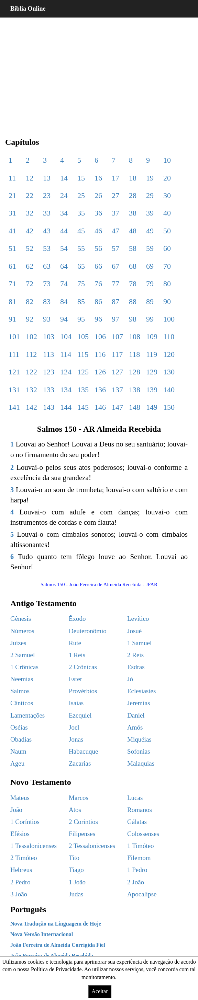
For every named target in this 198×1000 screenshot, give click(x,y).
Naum (18, 751)
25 (81, 195)
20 (167, 178)
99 (150, 319)
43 (47, 230)
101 (14, 336)
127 (117, 372)
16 (98, 178)
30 (167, 195)
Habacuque (83, 751)
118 (134, 354)
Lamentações (27, 715)
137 (117, 389)
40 (167, 213)
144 (66, 407)
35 (81, 213)
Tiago (76, 869)
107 (117, 336)
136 (100, 389)
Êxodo (77, 618)
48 (132, 230)
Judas (76, 894)
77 (115, 283)
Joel (74, 727)
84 (64, 301)
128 (134, 372)
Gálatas (137, 821)
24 (64, 195)
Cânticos (21, 703)
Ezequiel (80, 715)
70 (167, 266)
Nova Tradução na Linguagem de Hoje (55, 924)
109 (151, 336)
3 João (18, 894)
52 (29, 248)
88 (132, 301)
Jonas (76, 739)
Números (22, 631)
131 (14, 389)
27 (115, 195)
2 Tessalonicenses (92, 845)
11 (12, 178)
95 (81, 319)
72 (29, 283)
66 (98, 266)
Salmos (20, 691)
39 (150, 213)
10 (167, 160)
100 (169, 319)
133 (48, 389)
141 (14, 407)
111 (14, 354)
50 (167, 230)
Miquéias (139, 739)
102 (31, 336)
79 (150, 283)
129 (151, 372)
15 (81, 178)
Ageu (17, 763)
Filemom (139, 857)
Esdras (136, 667)
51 (12, 248)
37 (115, 213)
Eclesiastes (141, 691)
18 (132, 178)
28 (132, 195)
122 (31, 372)
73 (47, 283)
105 (83, 336)
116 (100, 354)
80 (167, 283)
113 (48, 354)
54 (64, 248)
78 (132, 283)
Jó (130, 679)
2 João (135, 882)
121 (14, 372)
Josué (134, 631)
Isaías (76, 703)
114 (65, 354)
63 (47, 266)
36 (98, 213)
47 (115, 230)
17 (115, 178)
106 (100, 336)
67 (115, 266)
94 (64, 319)
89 (150, 301)
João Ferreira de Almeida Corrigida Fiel (57, 945)
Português (28, 909)
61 (12, 266)
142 (31, 407)
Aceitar (99, 991)
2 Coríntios (83, 821)
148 (134, 407)
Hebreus (21, 869)
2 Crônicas (83, 667)
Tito (74, 857)
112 (31, 354)
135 (83, 389)
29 (150, 195)
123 (48, 372)
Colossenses (143, 833)
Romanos (139, 809)
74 (64, 283)
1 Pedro (137, 869)
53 (47, 248)
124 (66, 372)
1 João (77, 882)
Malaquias (140, 763)
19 (150, 178)
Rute (75, 643)
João (16, 809)
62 (29, 266)
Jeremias (138, 703)
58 (132, 248)
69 (150, 266)
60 (167, 248)
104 (66, 336)
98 (132, 319)
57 (115, 248)
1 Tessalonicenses (33, 845)
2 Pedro (20, 882)
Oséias (19, 727)
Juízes (18, 643)
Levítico (138, 618)
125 (83, 372)
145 (83, 407)
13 (47, 178)
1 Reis (77, 655)
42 (29, 230)
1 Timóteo (140, 845)
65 (81, 266)
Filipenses (82, 833)
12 (29, 178)
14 (64, 178)
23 (47, 195)
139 (151, 389)
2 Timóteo (23, 857)
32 (29, 213)
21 (12, 195)
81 (12, 301)
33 (47, 213)
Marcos (78, 797)
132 (31, 389)
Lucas (135, 797)
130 (169, 372)
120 (169, 354)
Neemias (21, 679)
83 (47, 301)
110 (168, 336)
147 (117, 407)
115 (82, 354)
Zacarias (80, 763)
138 (134, 389)
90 (167, 301)
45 (81, 230)
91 (12, 319)
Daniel (136, 715)
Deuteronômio (88, 631)
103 (48, 336)
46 (98, 230)
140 (169, 389)
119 (151, 354)
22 (29, 195)
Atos (75, 809)
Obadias (21, 739)
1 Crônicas (24, 667)
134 (66, 389)
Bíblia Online (28, 8)
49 (150, 230)
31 (12, 213)
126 (100, 372)
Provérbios (83, 691)
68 (132, 266)
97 (115, 319)
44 (64, 230)
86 (98, 301)
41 (12, 230)
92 (29, 319)
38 (132, 213)
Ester (75, 679)
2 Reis (135, 655)
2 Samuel (22, 655)
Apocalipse (141, 894)
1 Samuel (139, 643)
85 (81, 301)
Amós (135, 727)
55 (81, 248)
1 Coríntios (25, 821)
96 (98, 319)
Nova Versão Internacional (41, 934)
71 (12, 283)
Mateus (20, 797)
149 (151, 407)
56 (98, 248)
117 (117, 354)
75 (81, 283)
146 (100, 407)
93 (47, 319)
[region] (99, 72)
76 (98, 283)
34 (64, 213)
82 (29, 301)
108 (134, 336)
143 (48, 407)
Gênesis (20, 618)
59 (150, 248)
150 (169, 407)
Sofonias (138, 751)
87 (115, 301)
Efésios (20, 833)
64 (64, 266)
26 (98, 195)
